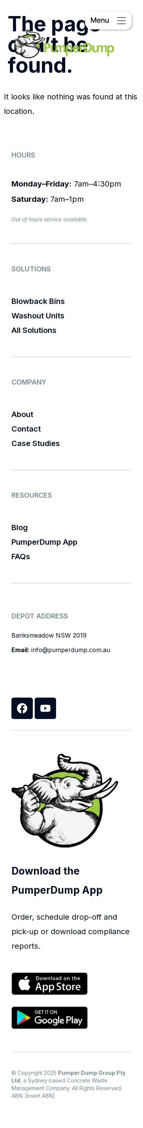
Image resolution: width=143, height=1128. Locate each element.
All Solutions (33, 330)
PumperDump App (44, 542)
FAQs (20, 556)
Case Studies (35, 443)
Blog (19, 527)
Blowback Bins (38, 301)
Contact (26, 428)
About (22, 414)
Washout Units (37, 315)
